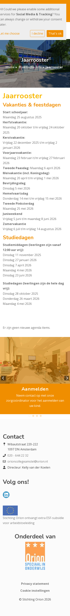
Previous (3, 378)
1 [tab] (29, 416)
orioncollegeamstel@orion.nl (27, 461)
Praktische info (30, 67)
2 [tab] (33, 416)
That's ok (55, 33)
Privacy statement (35, 584)
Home (10, 67)
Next (66, 378)
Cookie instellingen (35, 591)
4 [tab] (41, 416)
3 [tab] (37, 416)
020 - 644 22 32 (17, 455)
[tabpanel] (35, 375)
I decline (37, 33)
